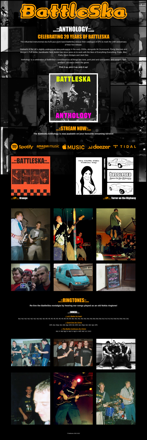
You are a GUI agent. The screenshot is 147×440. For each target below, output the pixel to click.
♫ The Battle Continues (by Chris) (73, 329)
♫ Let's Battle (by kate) (73, 316)
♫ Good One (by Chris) (73, 322)
